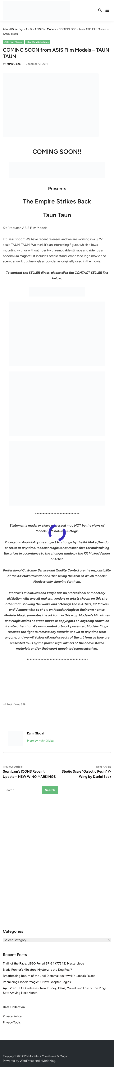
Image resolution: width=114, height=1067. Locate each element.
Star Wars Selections (38, 42)
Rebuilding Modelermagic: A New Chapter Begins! (37, 982)
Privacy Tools (12, 1022)
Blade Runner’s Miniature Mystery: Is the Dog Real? (37, 969)
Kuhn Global (14, 64)
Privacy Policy (12, 1016)
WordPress (27, 1061)
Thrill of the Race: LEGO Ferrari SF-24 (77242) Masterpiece (43, 963)
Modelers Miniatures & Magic (48, 1056)
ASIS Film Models (13, 42)
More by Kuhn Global (40, 740)
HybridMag (47, 1061)
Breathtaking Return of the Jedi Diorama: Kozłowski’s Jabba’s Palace (49, 976)
